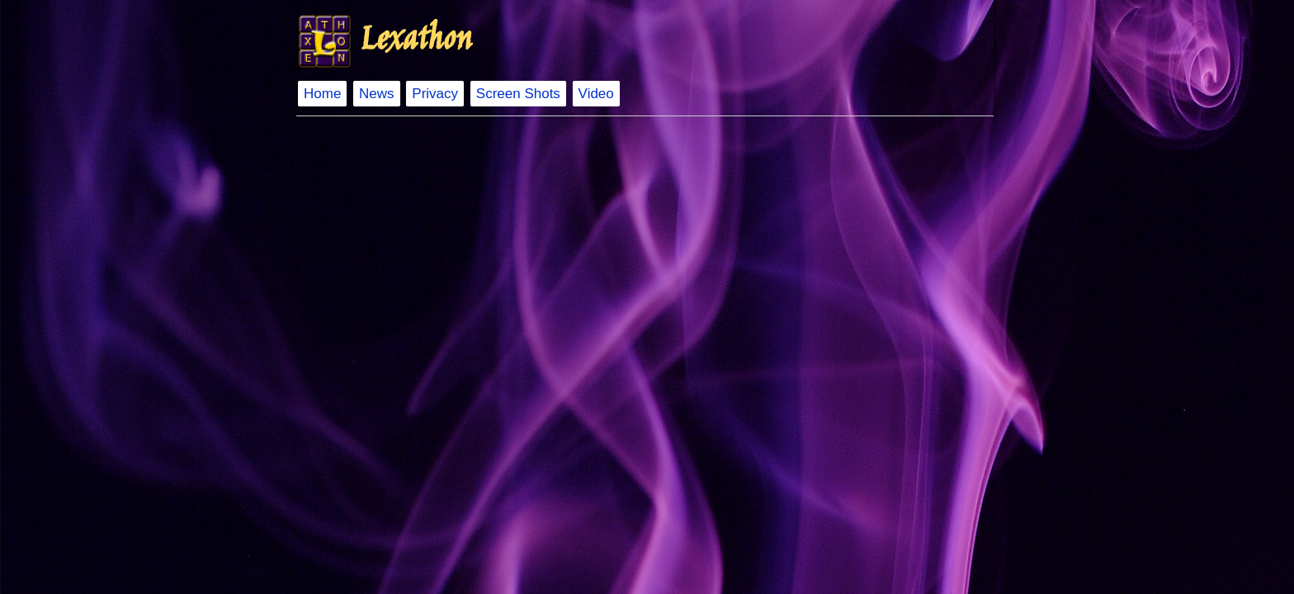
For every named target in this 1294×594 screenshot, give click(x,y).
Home (322, 93)
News (376, 93)
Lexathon (415, 41)
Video (596, 93)
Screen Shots (518, 93)
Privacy (435, 93)
